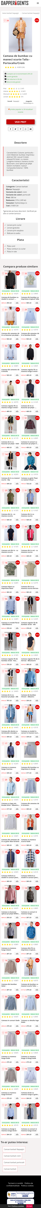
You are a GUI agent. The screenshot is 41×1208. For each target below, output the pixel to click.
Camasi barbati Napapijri (30, 13)
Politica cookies (27, 1185)
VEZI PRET (20, 121)
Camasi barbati (10, 1169)
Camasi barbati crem (12, 1156)
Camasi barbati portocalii (14, 1162)
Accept (29, 1206)
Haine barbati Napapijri (10, 13)
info (17, 303)
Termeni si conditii (15, 1183)
